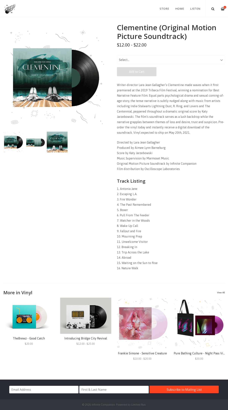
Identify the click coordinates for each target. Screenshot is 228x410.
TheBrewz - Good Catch (29, 338)
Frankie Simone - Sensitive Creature (142, 353)
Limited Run (138, 404)
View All (221, 292)
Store (164, 8)
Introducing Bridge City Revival (85, 338)
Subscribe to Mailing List (184, 389)
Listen (195, 8)
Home (179, 8)
